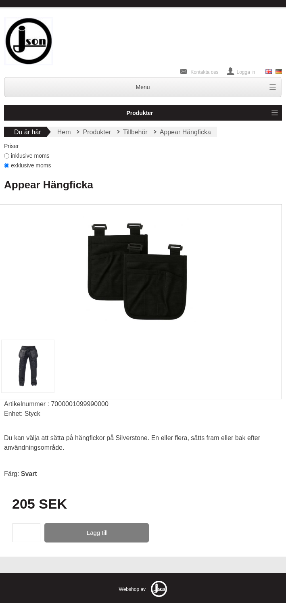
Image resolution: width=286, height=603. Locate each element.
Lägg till (97, 532)
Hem (64, 132)
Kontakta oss (204, 72)
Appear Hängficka (185, 132)
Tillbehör (135, 132)
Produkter (139, 113)
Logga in (246, 72)
